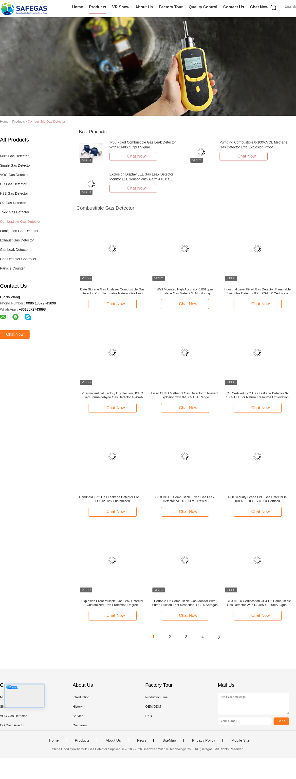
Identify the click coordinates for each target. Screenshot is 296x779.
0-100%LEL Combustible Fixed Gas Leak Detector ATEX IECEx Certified (184, 499)
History (77, 706)
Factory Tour (171, 7)
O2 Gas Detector (13, 203)
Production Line (156, 697)
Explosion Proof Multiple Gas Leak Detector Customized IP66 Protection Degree (112, 603)
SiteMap (169, 740)
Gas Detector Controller (18, 259)
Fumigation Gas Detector (19, 231)
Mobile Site (240, 740)
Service (78, 716)
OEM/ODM (153, 706)
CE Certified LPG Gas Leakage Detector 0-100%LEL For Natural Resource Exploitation (257, 395)
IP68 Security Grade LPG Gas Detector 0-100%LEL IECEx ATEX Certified (257, 499)
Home (77, 7)
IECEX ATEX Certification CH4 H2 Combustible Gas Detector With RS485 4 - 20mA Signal (257, 603)
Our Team (80, 725)
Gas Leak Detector (14, 250)
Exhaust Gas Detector (17, 240)
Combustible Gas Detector (46, 121)
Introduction (81, 697)
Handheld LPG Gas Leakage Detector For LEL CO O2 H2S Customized (112, 499)
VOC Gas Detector (14, 175)
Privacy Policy (203, 740)
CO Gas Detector (13, 184)
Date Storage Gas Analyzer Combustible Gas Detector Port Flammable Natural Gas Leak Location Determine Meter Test (112, 291)
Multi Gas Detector (14, 156)
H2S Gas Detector (14, 193)
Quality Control (203, 7)
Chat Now (259, 7)
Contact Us (233, 7)
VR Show (120, 7)
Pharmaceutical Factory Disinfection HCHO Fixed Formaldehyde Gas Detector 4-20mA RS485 (112, 395)
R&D (148, 716)
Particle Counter (12, 268)
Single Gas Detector (15, 165)
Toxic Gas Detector (14, 212)
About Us (144, 7)
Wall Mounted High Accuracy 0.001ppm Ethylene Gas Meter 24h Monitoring (185, 291)
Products (97, 7)
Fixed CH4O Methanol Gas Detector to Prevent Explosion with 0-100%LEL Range (184, 395)
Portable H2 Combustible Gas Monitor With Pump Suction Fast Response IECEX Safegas (185, 603)
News (141, 740)
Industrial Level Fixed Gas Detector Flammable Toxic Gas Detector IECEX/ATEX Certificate (257, 291)
